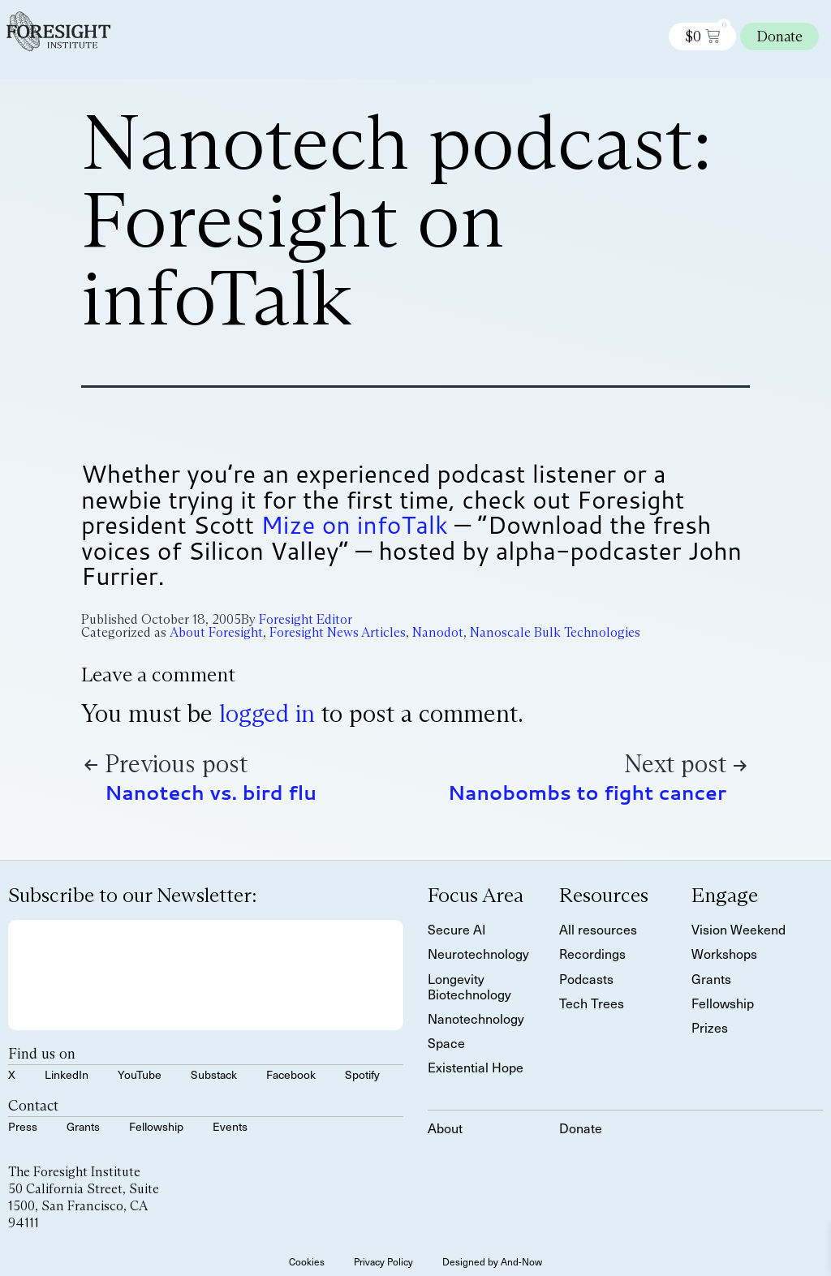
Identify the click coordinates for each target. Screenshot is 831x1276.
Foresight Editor (305, 619)
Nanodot (437, 632)
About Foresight (216, 632)
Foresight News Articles (337, 632)
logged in (267, 713)
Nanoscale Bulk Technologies (555, 632)
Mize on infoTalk (354, 524)
